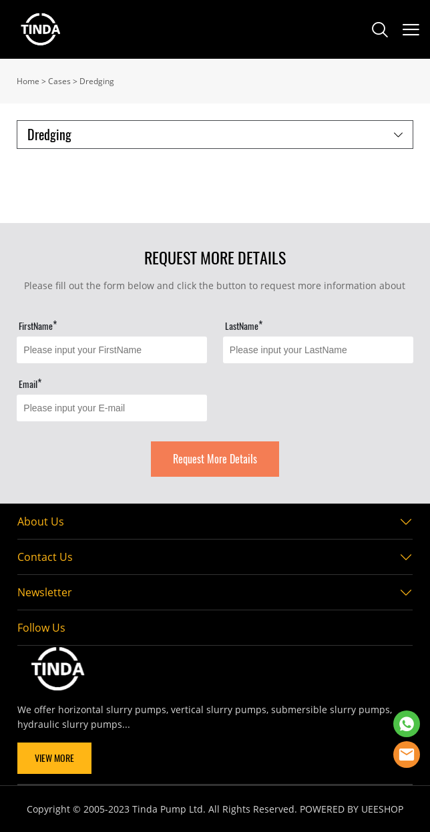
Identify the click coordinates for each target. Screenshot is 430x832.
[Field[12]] (318, 350)
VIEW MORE (54, 758)
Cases (59, 81)
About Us (40, 521)
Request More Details (215, 459)
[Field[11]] (112, 350)
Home (28, 81)
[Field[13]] (112, 408)
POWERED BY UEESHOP (351, 809)
